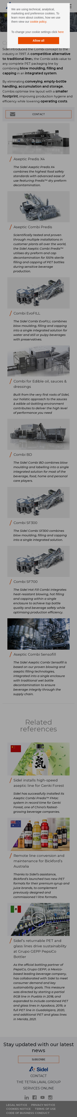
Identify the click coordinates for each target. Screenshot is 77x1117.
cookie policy (38, 21)
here (61, 32)
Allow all (38, 40)
